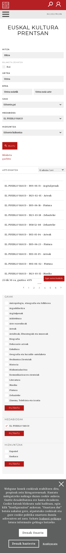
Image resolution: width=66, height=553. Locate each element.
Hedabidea (9, 113)
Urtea (6, 73)
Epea (5, 86)
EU (48, 14)
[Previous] (24, 287)
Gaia (5, 99)
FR (56, 14)
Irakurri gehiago (50, 518)
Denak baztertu (23, 543)
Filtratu (14, 408)
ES (52, 14)
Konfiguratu (50, 544)
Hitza (5, 49)
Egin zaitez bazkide (54, 278)
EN (60, 14)
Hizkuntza (9, 127)
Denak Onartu (33, 533)
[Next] (61, 287)
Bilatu (10, 146)
